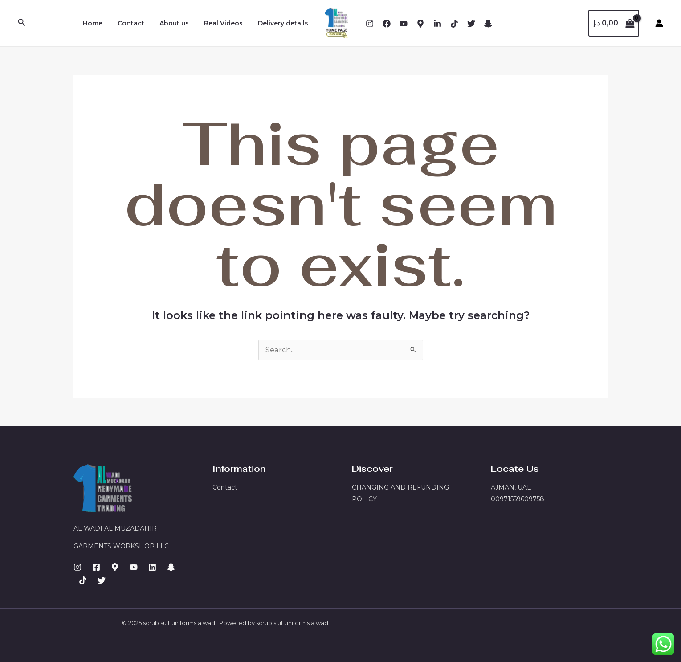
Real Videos (227, 23)
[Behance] (420, 24)
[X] (471, 24)
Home (104, 23)
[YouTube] (404, 24)
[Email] (454, 24)
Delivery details (284, 23)
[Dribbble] (437, 24)
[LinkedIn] (152, 567)
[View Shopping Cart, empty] (613, 23)
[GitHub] (102, 580)
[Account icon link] (659, 23)
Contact (140, 23)
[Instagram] (370, 24)
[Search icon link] (22, 23)
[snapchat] (488, 24)
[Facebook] (387, 24)
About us (181, 23)
